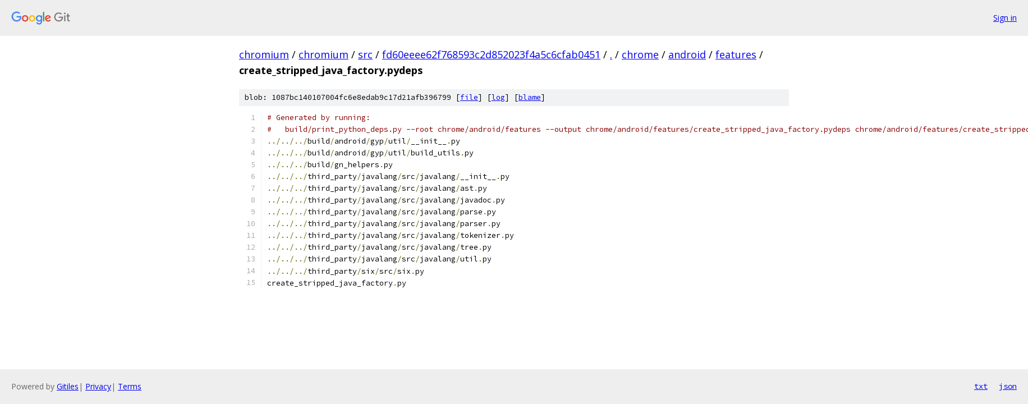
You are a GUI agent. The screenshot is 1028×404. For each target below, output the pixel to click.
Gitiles (68, 386)
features (735, 54)
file (469, 97)
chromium (264, 54)
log (498, 97)
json (1008, 386)
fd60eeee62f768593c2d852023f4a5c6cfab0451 (491, 54)
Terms (129, 386)
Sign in (1005, 17)
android (687, 54)
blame (529, 97)
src (365, 54)
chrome (640, 54)
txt (981, 386)
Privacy (98, 386)
